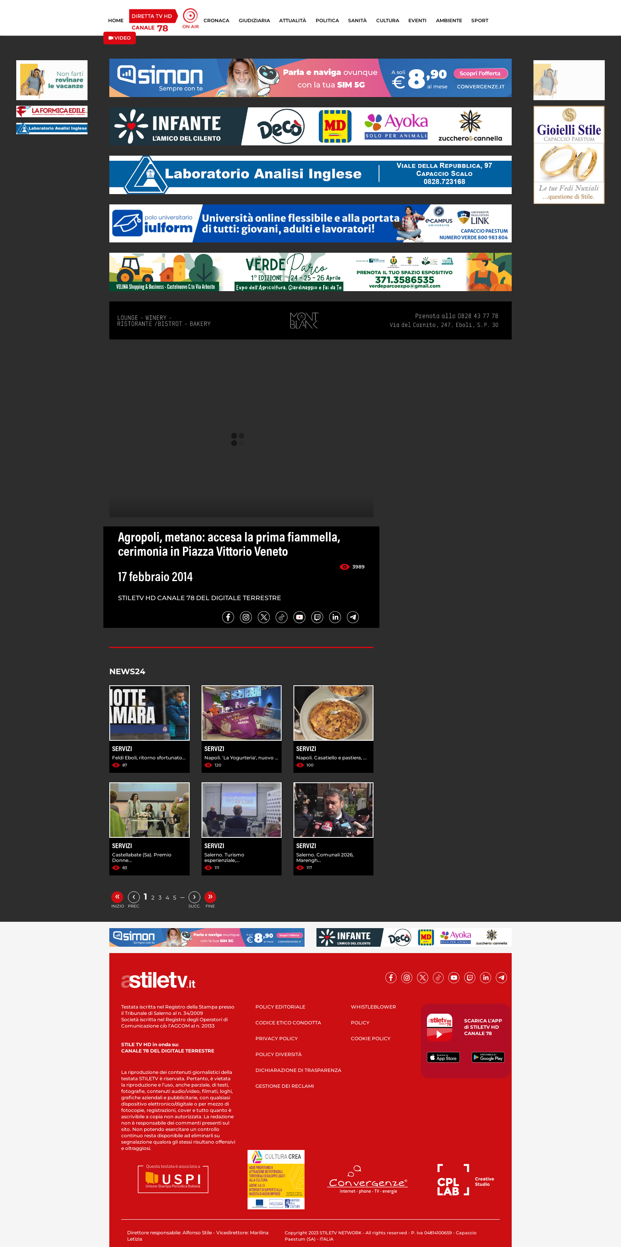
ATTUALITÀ (292, 20)
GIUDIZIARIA (254, 20)
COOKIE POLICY (371, 1038)
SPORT (479, 20)
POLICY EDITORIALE (280, 1007)
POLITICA (327, 20)
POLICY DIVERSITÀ (278, 1054)
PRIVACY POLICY (276, 1038)
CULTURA (387, 20)
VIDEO (120, 38)
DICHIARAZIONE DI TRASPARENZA (298, 1070)
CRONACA (216, 20)
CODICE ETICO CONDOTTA (288, 1023)
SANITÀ (357, 20)
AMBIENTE (449, 20)
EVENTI (417, 20)
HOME (116, 20)
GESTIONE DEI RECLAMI (284, 1086)
